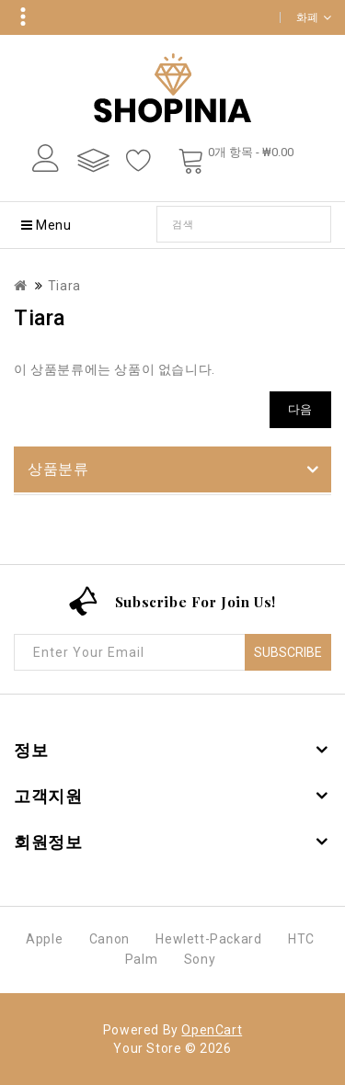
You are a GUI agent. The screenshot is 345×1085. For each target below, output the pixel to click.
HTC (301, 939)
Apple (44, 939)
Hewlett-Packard (208, 939)
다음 (300, 409)
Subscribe (288, 652)
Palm (141, 959)
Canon (109, 939)
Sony (199, 959)
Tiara (64, 285)
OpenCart (211, 1030)
